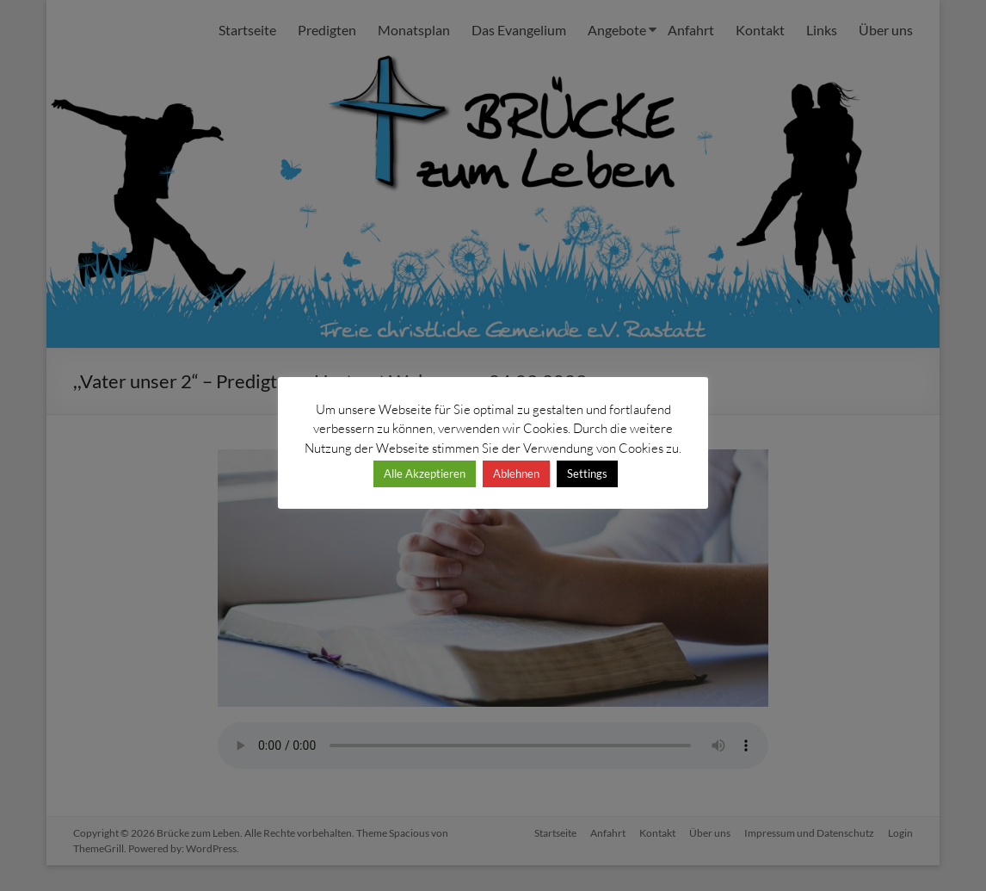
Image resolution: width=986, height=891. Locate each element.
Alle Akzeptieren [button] (424, 473)
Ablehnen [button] (516, 473)
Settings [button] (587, 473)
